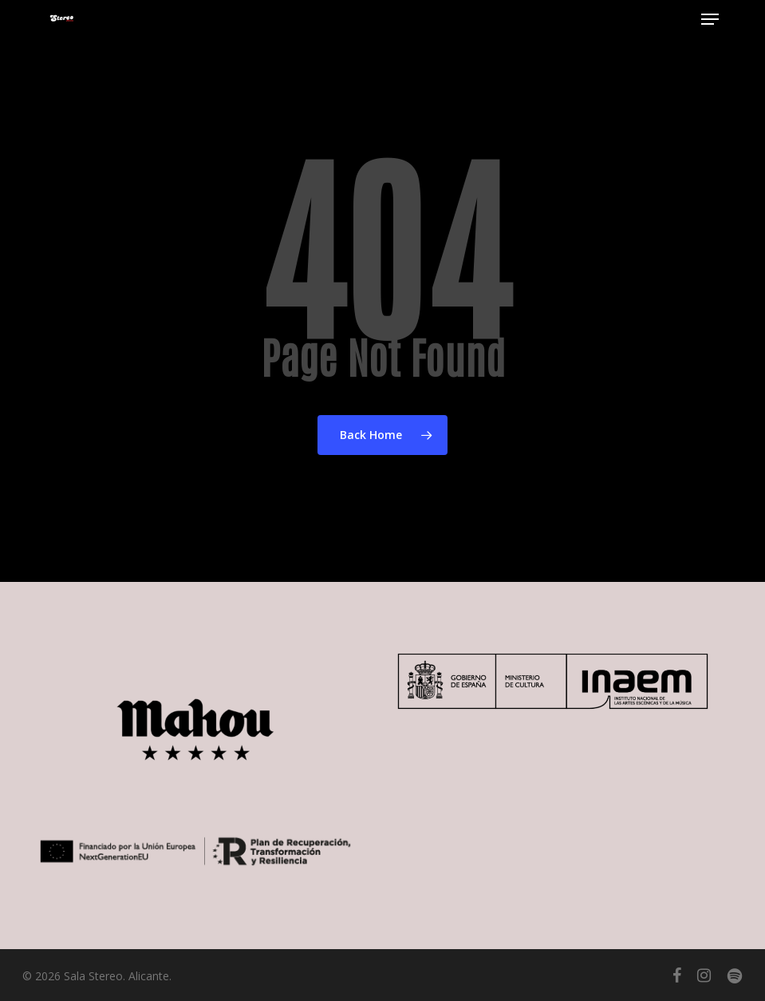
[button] (710, 19)
